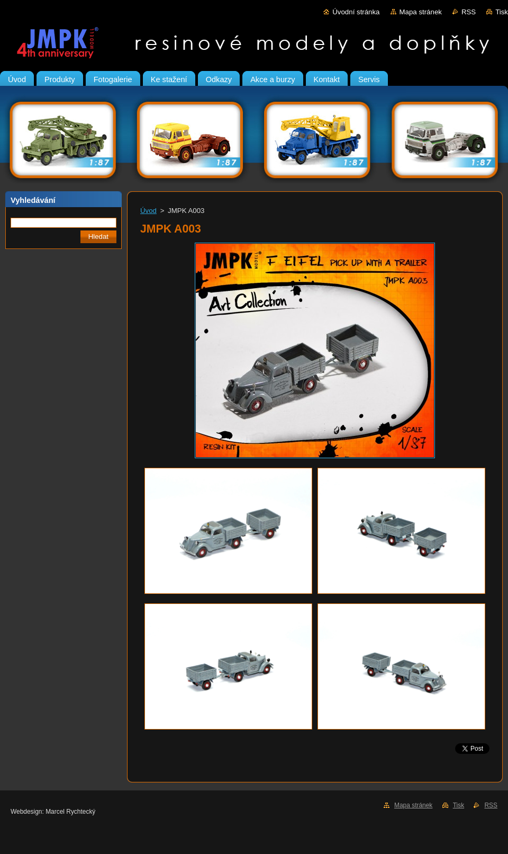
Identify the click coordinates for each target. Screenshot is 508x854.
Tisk (501, 12)
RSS (468, 12)
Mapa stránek (421, 12)
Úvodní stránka (355, 12)
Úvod (148, 211)
